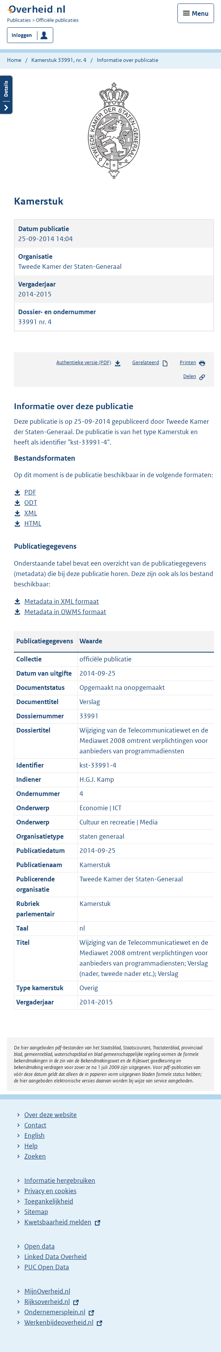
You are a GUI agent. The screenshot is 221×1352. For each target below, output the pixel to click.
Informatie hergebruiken (59, 1180)
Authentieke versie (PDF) (88, 364)
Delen (194, 377)
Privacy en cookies (50, 1191)
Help (31, 1146)
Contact (35, 1125)
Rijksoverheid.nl (47, 1301)
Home (14, 60)
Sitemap (36, 1211)
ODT (30, 503)
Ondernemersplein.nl (54, 1312)
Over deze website (50, 1115)
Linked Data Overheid (55, 1256)
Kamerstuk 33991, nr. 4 (58, 60)
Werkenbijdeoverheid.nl (58, 1322)
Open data (39, 1246)
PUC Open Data (46, 1267)
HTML (32, 523)
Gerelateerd (150, 363)
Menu (200, 13)
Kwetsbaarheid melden (57, 1222)
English (34, 1135)
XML (30, 513)
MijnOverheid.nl (47, 1291)
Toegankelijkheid (48, 1201)
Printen (193, 363)
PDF (30, 492)
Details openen (6, 95)
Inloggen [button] (22, 35)
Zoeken (35, 1156)
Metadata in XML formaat (61, 601)
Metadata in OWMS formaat (65, 612)
